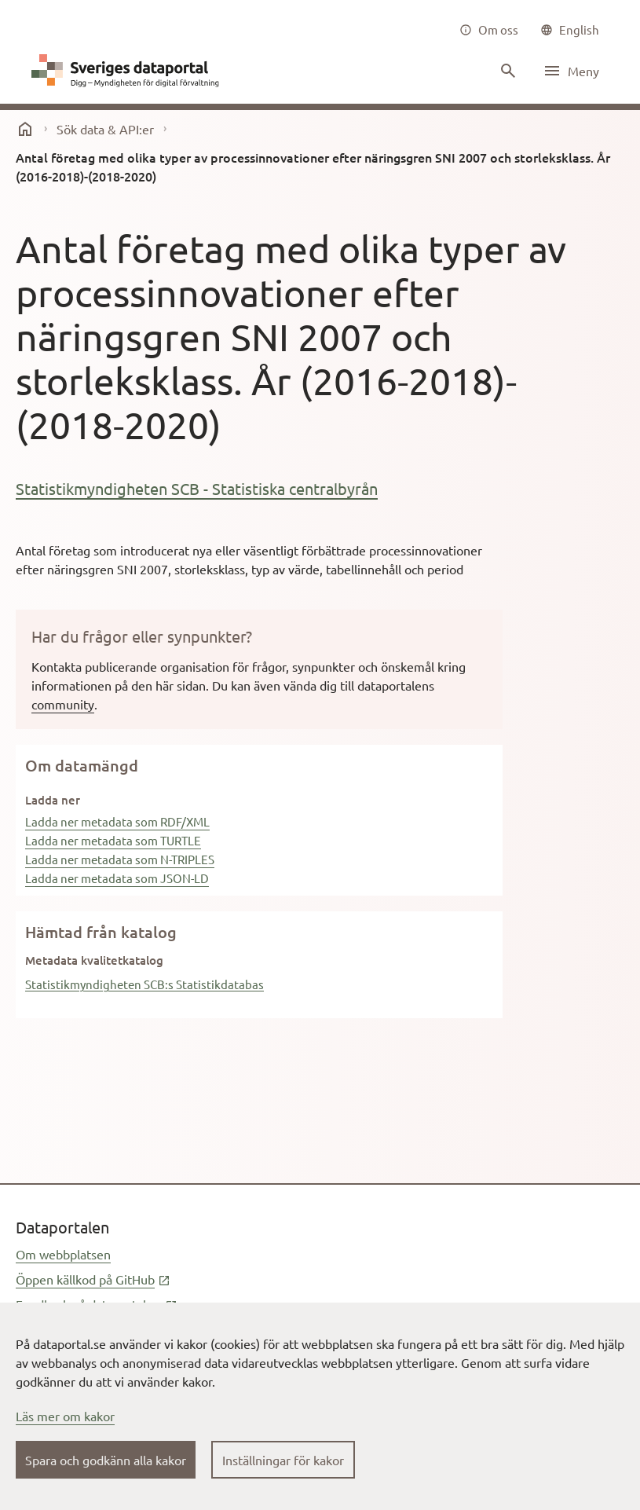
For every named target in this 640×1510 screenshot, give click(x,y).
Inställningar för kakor (283, 1460)
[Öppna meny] (571, 70)
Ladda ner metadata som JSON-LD (117, 877)
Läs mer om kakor (65, 1416)
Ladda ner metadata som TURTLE (113, 840)
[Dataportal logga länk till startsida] (128, 70)
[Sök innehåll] (506, 70)
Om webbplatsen (63, 1254)
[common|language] (570, 30)
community (62, 704)
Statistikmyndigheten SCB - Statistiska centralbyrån (197, 488)
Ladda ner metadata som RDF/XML (117, 821)
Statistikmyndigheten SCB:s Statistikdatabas (144, 984)
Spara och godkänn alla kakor (105, 1460)
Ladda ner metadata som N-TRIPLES (119, 859)
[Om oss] (489, 30)
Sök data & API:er (105, 129)
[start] (25, 128)
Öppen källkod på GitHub (93, 1279)
